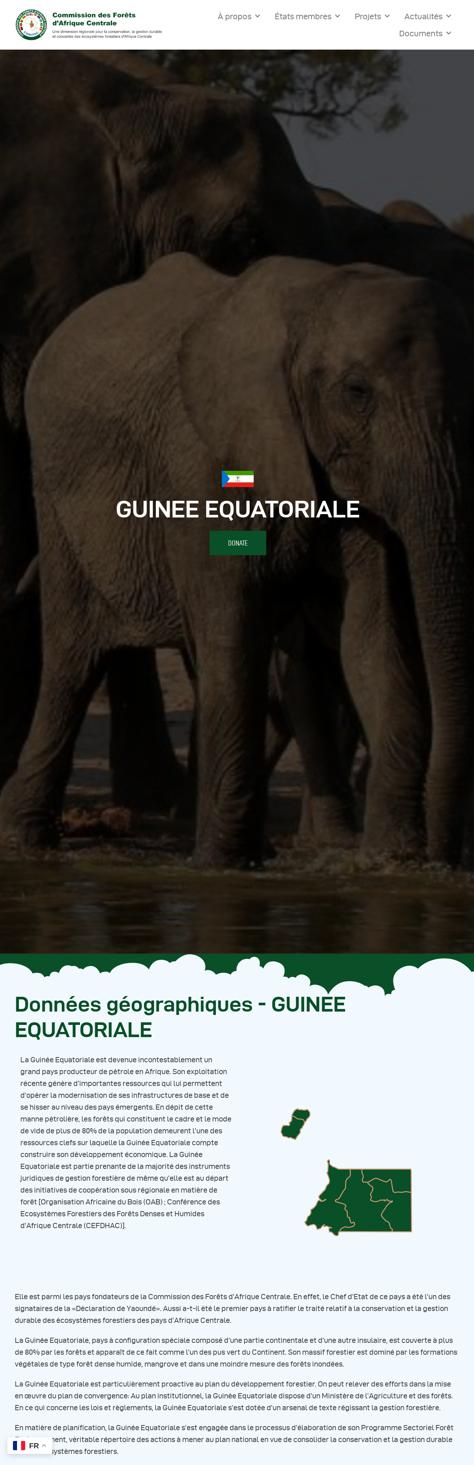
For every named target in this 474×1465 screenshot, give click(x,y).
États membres (307, 16)
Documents (425, 33)
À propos (239, 16)
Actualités (427, 16)
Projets (372, 16)
